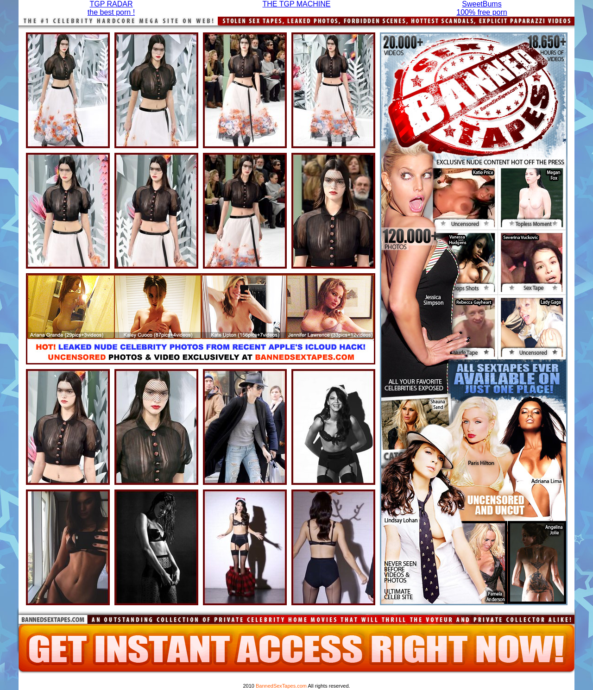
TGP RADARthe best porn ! (111, 8)
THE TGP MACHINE (297, 4)
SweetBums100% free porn (481, 8)
